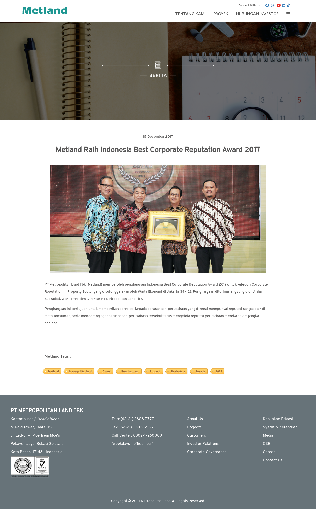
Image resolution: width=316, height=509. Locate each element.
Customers (196, 436)
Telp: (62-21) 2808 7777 (133, 419)
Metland (53, 371)
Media (268, 436)
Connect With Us (249, 5)
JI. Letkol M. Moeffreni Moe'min (37, 436)
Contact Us (272, 460)
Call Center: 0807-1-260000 (137, 436)
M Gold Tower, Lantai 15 (31, 427)
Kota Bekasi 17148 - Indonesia (36, 452)
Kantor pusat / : (35, 419)
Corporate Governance (206, 452)
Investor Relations (203, 444)
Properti (155, 371)
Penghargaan (130, 371)
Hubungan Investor (257, 13)
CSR (266, 444)
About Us (195, 419)
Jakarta (200, 371)
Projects (194, 427)
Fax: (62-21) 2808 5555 (132, 427)
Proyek (220, 13)
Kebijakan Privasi (278, 419)
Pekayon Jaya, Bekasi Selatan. (37, 444)
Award (106, 371)
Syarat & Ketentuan (280, 427)
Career (269, 452)
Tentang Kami (190, 13)
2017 (219, 371)
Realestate (178, 371)
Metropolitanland (80, 371)
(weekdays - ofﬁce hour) (132, 444)
